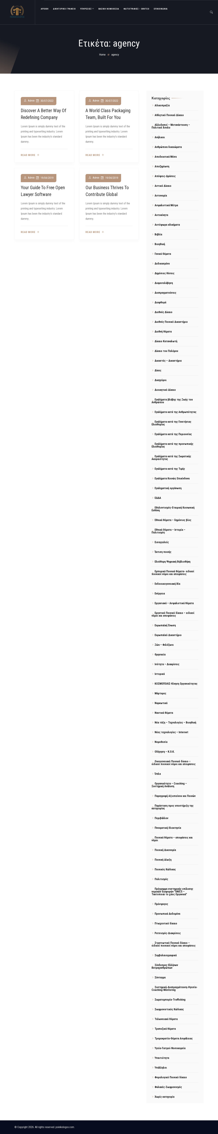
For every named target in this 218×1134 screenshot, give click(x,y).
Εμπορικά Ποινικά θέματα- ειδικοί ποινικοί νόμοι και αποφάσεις (173, 573)
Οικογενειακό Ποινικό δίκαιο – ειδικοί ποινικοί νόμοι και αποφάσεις (174, 763)
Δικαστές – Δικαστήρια (168, 360)
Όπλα (158, 773)
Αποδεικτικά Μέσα (166, 156)
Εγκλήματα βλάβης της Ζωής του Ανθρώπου (172, 401)
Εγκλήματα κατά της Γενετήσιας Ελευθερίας (171, 423)
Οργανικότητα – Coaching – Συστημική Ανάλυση (169, 785)
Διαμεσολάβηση (164, 283)
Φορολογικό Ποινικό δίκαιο (171, 1077)
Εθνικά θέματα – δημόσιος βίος (173, 520)
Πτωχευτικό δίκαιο (166, 923)
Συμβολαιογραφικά (166, 955)
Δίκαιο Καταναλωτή (166, 341)
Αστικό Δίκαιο (163, 185)
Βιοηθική (160, 244)
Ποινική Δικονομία (165, 850)
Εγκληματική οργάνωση (168, 488)
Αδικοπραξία (162, 105)
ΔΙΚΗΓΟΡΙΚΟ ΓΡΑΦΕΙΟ (64, 9)
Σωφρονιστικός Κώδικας (169, 1009)
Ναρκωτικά (161, 703)
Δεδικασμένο (162, 263)
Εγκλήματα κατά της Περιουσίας (173, 434)
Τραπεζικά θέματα (165, 1028)
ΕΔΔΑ (158, 498)
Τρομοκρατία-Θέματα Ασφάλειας (174, 1038)
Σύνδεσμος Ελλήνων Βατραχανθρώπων (165, 966)
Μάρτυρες (160, 693)
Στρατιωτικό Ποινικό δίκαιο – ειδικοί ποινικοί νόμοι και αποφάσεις (174, 944)
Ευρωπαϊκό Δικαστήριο (168, 635)
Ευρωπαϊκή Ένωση (165, 625)
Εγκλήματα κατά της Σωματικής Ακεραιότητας (171, 458)
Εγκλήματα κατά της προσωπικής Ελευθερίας (172, 445)
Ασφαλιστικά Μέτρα (166, 205)
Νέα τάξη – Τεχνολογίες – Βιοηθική (175, 722)
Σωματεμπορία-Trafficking (170, 999)
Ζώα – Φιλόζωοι (164, 644)
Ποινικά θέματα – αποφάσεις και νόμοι (172, 839)
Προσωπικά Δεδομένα (167, 913)
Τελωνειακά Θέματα (166, 1019)
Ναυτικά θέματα (164, 712)
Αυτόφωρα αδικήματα (167, 224)
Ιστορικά (160, 674)
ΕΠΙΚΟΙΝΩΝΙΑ (161, 9)
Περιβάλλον (161, 818)
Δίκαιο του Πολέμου (166, 351)
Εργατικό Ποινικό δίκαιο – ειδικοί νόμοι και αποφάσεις (173, 614)
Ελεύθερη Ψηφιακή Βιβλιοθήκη (172, 561)
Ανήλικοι (160, 137)
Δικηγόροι (161, 380)
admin (31, 101)
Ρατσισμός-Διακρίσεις (168, 933)
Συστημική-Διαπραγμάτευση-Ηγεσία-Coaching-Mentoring (174, 989)
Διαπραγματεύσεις (165, 292)
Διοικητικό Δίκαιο (165, 389)
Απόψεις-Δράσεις (165, 176)
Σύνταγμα (160, 977)
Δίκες (158, 370)
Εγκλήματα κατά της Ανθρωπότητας (175, 412)
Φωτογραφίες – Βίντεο (136, 9)
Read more (28, 155)
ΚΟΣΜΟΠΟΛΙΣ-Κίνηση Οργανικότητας (176, 683)
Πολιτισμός (161, 879)
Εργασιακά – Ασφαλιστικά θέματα (174, 603)
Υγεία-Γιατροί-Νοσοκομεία (170, 1048)
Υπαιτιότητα (162, 1058)
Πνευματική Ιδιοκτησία (168, 827)
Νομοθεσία (161, 742)
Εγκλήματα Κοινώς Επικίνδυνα (172, 478)
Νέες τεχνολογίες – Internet (171, 732)
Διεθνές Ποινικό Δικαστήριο (171, 321)
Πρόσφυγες (161, 904)
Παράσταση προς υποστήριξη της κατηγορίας (172, 807)
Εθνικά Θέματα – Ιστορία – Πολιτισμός (168, 531)
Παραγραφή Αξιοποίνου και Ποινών (175, 796)
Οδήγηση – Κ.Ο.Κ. (165, 751)
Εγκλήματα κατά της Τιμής (170, 468)
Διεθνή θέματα (163, 331)
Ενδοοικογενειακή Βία (167, 583)
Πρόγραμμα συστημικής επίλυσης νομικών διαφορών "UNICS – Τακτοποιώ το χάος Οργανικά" (172, 891)
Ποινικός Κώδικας (165, 869)
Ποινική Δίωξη (163, 859)
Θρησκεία (160, 654)
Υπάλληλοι (161, 1067)
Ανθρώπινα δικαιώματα (168, 147)
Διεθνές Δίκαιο (163, 312)
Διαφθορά (160, 302)
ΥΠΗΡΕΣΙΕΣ (86, 9)
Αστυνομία (161, 195)
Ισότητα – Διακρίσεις (167, 664)
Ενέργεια (160, 593)
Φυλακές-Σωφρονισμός (168, 1087)
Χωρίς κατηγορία (164, 1096)
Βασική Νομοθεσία (108, 9)
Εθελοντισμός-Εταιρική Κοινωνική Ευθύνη (173, 509)
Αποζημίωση (162, 166)
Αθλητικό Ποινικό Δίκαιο (169, 115)
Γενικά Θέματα (163, 253)
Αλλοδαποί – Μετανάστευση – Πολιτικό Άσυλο (171, 126)
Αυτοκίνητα (161, 215)
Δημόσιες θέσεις (164, 273)
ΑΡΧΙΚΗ (45, 9)
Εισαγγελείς (162, 542)
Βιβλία (158, 234)
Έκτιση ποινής (163, 552)
